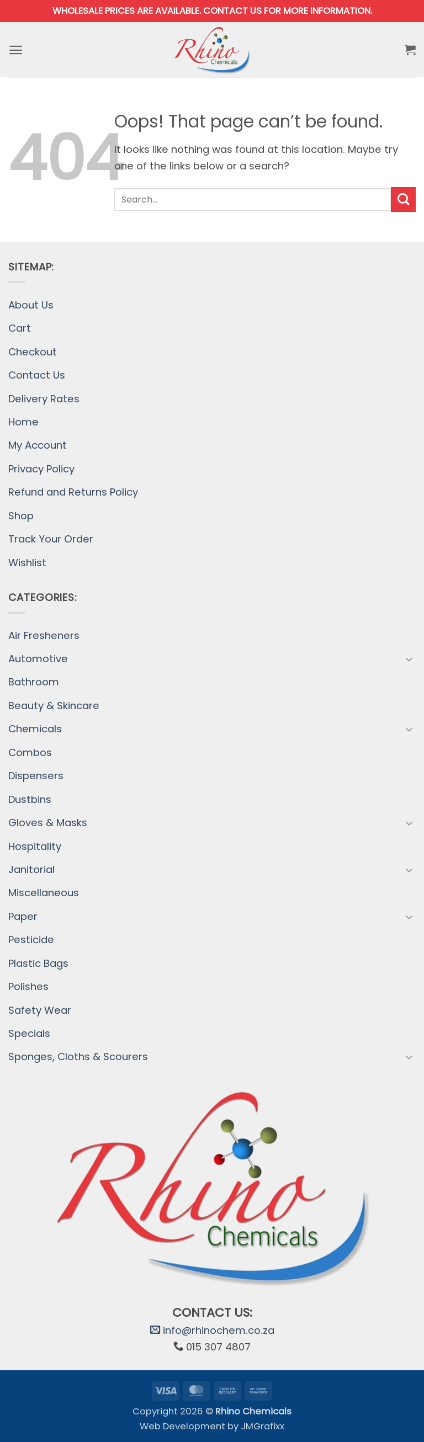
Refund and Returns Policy (73, 492)
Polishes (28, 986)
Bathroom (33, 682)
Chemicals (35, 729)
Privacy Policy (41, 469)
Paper (23, 916)
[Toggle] (409, 659)
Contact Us (36, 375)
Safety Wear (39, 1010)
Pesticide (31, 939)
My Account (37, 445)
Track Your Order (50, 539)
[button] (16, 50)
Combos (30, 752)
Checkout (32, 352)
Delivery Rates (44, 399)
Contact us (232, 10)
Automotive (38, 659)
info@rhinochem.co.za (212, 1330)
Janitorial (31, 869)
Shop (21, 516)
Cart (19, 328)
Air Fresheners (44, 635)
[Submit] (403, 199)
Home (23, 422)
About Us (31, 305)
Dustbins (29, 799)
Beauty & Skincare (53, 705)
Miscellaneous (43, 893)
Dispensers (35, 776)
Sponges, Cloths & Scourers (78, 1056)
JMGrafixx (262, 1426)
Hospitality (34, 846)
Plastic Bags (38, 963)
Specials (29, 1033)
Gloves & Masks (47, 822)
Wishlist (27, 563)
